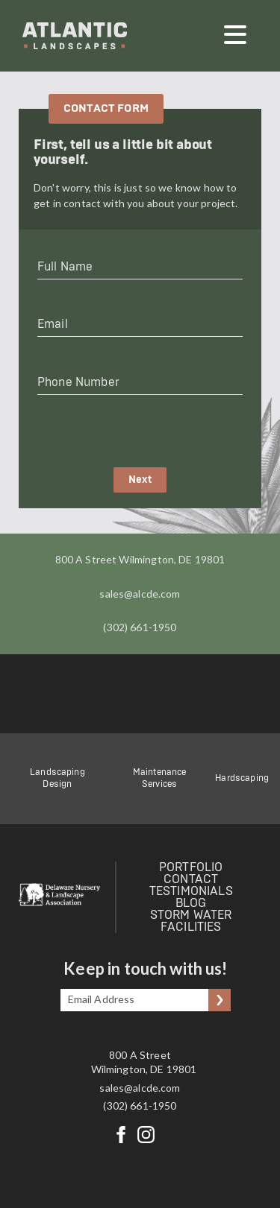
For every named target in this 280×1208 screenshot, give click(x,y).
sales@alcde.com (139, 593)
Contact (191, 879)
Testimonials (191, 891)
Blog (191, 903)
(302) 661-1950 (139, 627)
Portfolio (191, 867)
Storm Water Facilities (191, 921)
